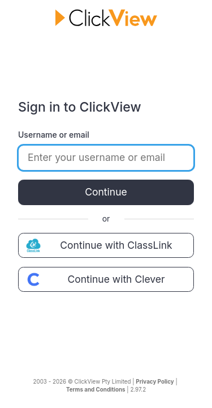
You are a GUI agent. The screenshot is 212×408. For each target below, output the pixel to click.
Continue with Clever (94, 279)
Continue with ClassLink (97, 245)
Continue (106, 192)
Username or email (53, 134)
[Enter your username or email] (106, 157)
